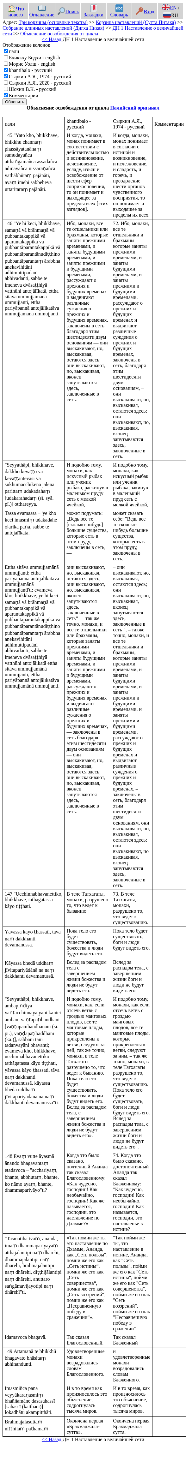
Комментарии (23, 95)
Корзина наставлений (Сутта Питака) (136, 22)
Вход (145, 11)
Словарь (119, 11)
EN (169, 7)
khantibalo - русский (30, 70)
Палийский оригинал (134, 107)
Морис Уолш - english (32, 64)
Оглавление (41, 11)
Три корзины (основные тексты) (53, 22)
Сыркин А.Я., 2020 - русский (40, 83)
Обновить (14, 101)
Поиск (68, 11)
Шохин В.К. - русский (32, 89)
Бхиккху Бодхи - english (34, 57)
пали (14, 51)
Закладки (93, 11)
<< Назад (51, 39)
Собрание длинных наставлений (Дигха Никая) (53, 28)
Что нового (16, 11)
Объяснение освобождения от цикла (59, 33)
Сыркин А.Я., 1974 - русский (40, 76)
